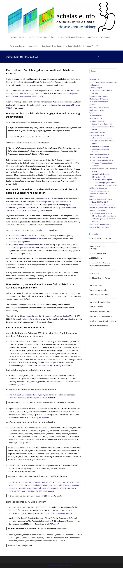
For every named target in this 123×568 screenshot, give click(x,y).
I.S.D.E (19, 82)
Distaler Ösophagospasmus (99, 191)
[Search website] (97, 46)
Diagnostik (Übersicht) (97, 132)
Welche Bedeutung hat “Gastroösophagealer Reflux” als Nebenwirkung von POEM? (106, 182)
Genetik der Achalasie (100, 102)
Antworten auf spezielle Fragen (100, 199)
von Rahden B (30, 428)
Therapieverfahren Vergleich (102, 160)
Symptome (93, 113)
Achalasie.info (94, 79)
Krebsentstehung (95, 118)
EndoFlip (95, 152)
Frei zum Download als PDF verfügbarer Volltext (53, 365)
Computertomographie (100, 146)
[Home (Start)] (96, 56)
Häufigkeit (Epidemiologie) (98, 96)
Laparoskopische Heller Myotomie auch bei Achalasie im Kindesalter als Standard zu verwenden (102, 207)
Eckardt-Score (97, 116)
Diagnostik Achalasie (96, 135)
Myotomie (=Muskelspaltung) (22, 93)
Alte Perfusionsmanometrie (102, 138)
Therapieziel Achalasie (100, 157)
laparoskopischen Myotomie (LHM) (19, 204)
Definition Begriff (95, 88)
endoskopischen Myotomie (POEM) (52, 201)
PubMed (30, 365)
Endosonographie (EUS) (100, 149)
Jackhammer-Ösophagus (98, 188)
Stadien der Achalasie (97, 110)
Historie (92, 104)
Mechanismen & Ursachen (98, 99)
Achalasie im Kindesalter (98, 194)
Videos (91, 196)
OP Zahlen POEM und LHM (99, 202)
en (55, 316)
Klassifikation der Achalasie (99, 107)
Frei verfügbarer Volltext (61, 513)
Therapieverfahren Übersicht (99, 155)
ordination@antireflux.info (31, 319)
